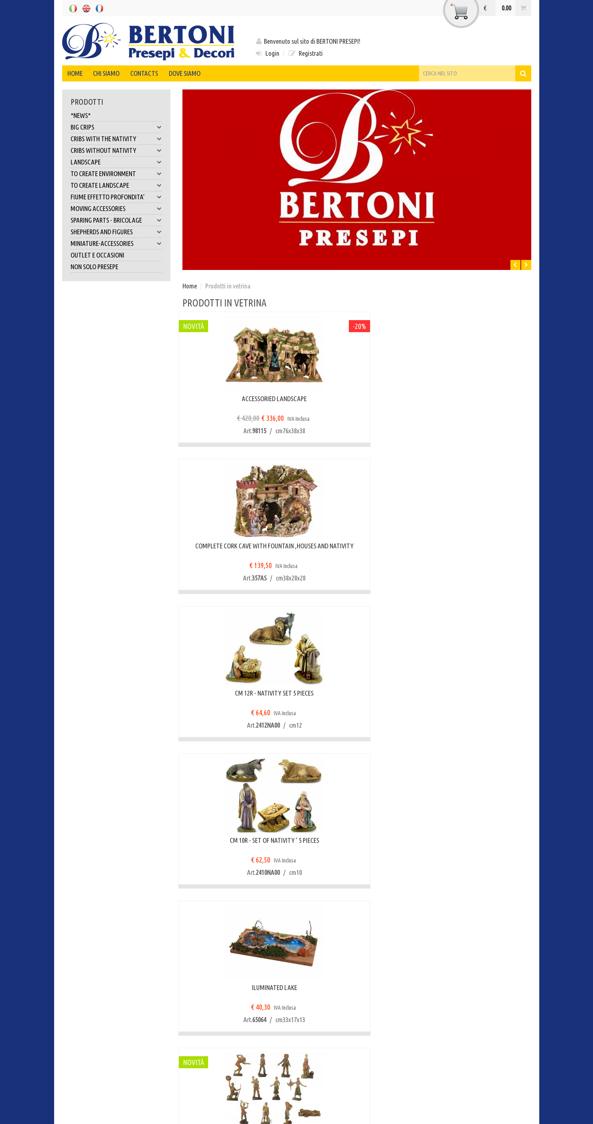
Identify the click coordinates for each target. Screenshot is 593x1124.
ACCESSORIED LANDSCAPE (236, 398)
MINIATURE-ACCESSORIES (116, 243)
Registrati (305, 53)
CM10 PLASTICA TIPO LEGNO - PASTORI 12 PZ (477, 550)
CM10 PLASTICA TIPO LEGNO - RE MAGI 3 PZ (477, 844)
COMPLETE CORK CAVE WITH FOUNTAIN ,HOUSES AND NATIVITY (357, 402)
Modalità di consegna (97, 988)
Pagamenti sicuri (91, 976)
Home (77, 73)
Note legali (91, 1094)
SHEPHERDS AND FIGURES (116, 232)
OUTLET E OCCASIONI (97, 255)
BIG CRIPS (116, 127)
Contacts (158, 73)
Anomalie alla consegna (220, 1000)
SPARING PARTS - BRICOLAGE (116, 220)
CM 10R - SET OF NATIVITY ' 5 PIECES (236, 546)
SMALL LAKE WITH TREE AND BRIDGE (476, 693)
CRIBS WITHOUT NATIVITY (116, 150)
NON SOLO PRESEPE (94, 266)
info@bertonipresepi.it (347, 1080)
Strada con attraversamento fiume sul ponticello (236, 697)
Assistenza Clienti (212, 1012)
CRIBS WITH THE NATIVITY (116, 139)
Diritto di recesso (211, 976)
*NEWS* (81, 115)
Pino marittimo (356, 840)
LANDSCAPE (116, 162)
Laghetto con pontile (357, 693)
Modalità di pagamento (99, 1025)
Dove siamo (203, 73)
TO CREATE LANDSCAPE (116, 185)
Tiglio (236, 840)
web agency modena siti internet (296, 1113)
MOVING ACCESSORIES (116, 209)
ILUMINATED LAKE (356, 546)
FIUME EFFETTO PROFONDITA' (116, 197)
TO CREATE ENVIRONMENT (116, 174)
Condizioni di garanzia (218, 988)
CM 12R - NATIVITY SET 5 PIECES (477, 398)
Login (267, 53)
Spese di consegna (92, 1012)
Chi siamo (114, 73)
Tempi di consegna (93, 1000)
